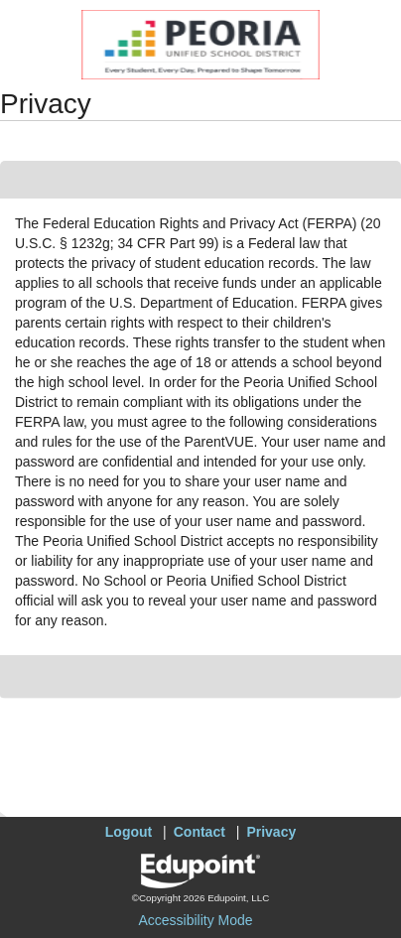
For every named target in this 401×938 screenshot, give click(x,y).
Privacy (271, 832)
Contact (199, 832)
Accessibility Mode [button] (195, 920)
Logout (128, 832)
